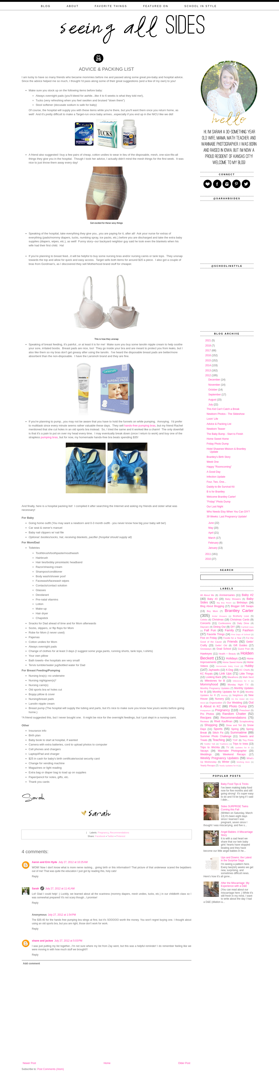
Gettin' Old (221, 645)
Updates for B (242, 747)
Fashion (248, 630)
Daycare (204, 627)
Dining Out (219, 626)
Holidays (232, 658)
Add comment (31, 963)
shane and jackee (42, 940)
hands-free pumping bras (140, 425)
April (211, 532)
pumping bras (49, 437)
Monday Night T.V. (238, 684)
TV (227, 747)
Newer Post (29, 1063)
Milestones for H (241, 681)
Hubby (249, 666)
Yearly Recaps (207, 765)
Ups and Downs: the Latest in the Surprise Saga (236, 859)
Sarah (35, 888)
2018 (208, 345)
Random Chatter (234, 713)
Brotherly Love (241, 616)
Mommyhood (209, 684)
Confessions (224, 623)
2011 (208, 554)
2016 (208, 355)
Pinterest (120, 836)
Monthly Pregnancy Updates (215, 688)
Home (107, 1063)
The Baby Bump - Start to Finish (225, 433)
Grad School (223, 648)
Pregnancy (103, 832)
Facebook (100, 836)
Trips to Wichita (210, 747)
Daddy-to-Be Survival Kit (220, 486)
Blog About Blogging (212, 606)
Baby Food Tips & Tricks (234, 784)
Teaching (219, 740)
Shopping (210, 725)
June (211, 522)
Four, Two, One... (216, 481)
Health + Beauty (227, 653)
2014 (208, 365)
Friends (232, 641)
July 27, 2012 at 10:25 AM (73, 862)
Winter (225, 761)
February (213, 542)
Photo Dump (238, 706)
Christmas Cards (240, 619)
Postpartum (205, 710)
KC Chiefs (244, 670)
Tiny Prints (248, 740)
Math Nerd (248, 677)
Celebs (204, 619)
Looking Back (213, 677)
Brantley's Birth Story (218, 456)
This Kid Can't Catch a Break (223, 409)
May (211, 527)
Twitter (110, 836)
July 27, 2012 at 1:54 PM (62, 914)
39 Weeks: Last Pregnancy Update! (227, 516)
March (212, 537)
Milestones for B (215, 680)
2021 (208, 340)
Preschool (244, 710)
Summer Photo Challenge (215, 736)
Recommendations (119, 832)
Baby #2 (247, 595)
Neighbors (238, 695)
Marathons (232, 677)
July (211, 404)
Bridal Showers (219, 616)
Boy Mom (212, 611)
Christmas (218, 619)
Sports (218, 729)
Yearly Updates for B (228, 765)
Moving (224, 695)
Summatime (238, 732)
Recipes (205, 717)
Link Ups (225, 673)
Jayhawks (214, 669)
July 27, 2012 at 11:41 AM (60, 888)
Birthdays (242, 602)
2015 (208, 360)
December (214, 379)
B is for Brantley (216, 491)
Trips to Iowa (240, 743)
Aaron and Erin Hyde (44, 862)
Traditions (224, 744)
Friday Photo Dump (217, 443)
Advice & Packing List (219, 423)
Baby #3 (212, 598)
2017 (208, 350)
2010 (208, 558)
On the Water (238, 699)
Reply (35, 876)
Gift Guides (240, 645)
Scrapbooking (246, 721)
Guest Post (244, 649)
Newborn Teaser (216, 428)
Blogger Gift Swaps (242, 606)
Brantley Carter (239, 610)
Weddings (206, 754)
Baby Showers (233, 599)
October (213, 389)
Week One (212, 461)
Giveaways (206, 649)
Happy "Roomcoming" (219, 466)
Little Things (246, 673)
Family (229, 630)
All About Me (207, 595)
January (213, 547)
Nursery (219, 698)
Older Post (184, 1063)
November (214, 384)
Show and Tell (234, 725)
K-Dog (229, 669)
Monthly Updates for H (226, 691)
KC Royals (206, 673)
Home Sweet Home (218, 438)
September (214, 394)
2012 (208, 375)
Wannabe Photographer (232, 750)
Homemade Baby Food (227, 666)
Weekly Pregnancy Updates (219, 758)
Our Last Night (215, 506)
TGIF (235, 740)
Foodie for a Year (232, 638)
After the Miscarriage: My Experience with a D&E (235, 884)
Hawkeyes (206, 653)
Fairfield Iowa (247, 627)
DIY (233, 626)
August (212, 399)
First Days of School (240, 634)
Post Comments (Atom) (50, 1069)
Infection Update (216, 476)
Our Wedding (234, 702)
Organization (215, 702)
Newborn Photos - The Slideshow (225, 413)
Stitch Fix (218, 732)
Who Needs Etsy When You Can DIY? (228, 511)
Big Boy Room (224, 603)
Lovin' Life (212, 418)
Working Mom (243, 762)
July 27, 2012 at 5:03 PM (68, 940)
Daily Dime (243, 623)
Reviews (204, 721)
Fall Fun (210, 630)
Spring (235, 729)
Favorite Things (216, 634)
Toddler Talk (209, 744)
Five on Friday (208, 637)
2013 (208, 370)
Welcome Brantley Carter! (221, 496)
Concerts (205, 623)
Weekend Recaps (234, 754)
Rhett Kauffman (223, 721)
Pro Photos (207, 713)
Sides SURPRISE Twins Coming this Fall (234, 808)
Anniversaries (227, 595)
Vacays (204, 750)
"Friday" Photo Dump (218, 501)
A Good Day (213, 471)
